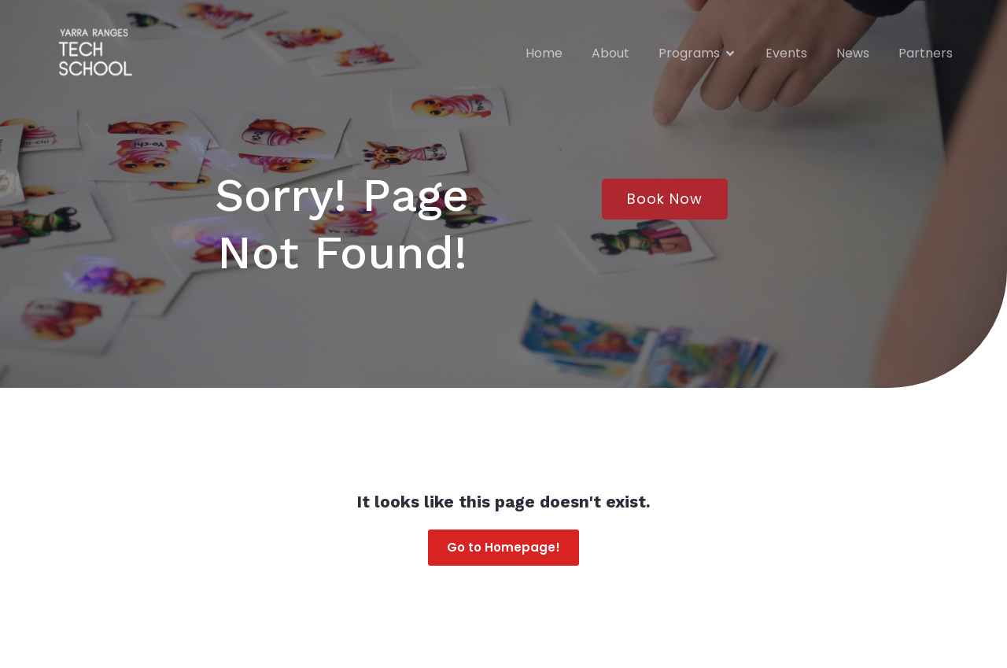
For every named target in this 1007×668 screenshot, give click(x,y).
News (852, 53)
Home (544, 53)
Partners (925, 53)
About (610, 53)
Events (786, 53)
